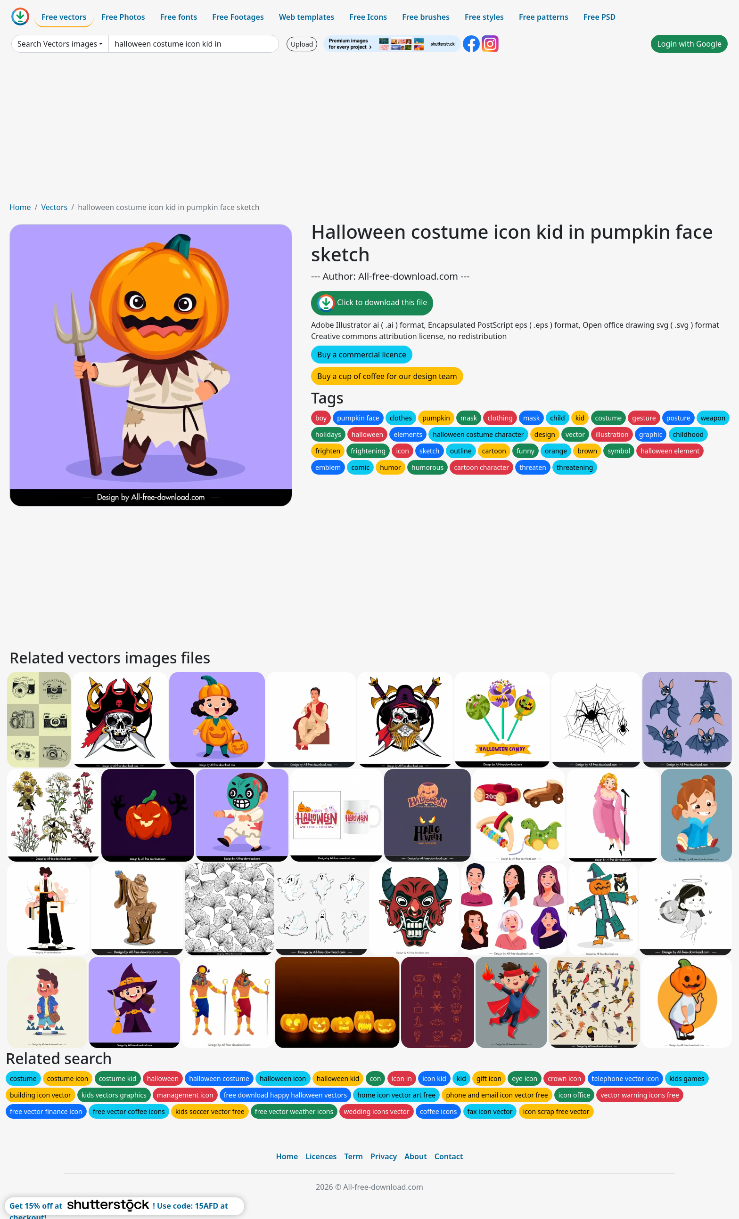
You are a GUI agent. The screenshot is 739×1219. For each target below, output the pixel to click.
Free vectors (63, 17)
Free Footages (238, 17)
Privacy (383, 1156)
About (415, 1156)
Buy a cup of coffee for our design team (387, 376)
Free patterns (543, 17)
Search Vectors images (57, 44)
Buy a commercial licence (361, 354)
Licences (321, 1156)
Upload (302, 44)
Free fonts (178, 17)
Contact (449, 1156)
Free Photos (123, 17)
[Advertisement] (369, 131)
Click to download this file (372, 303)
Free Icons (368, 17)
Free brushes (426, 17)
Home (20, 207)
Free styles (484, 17)
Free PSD (599, 17)
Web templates (306, 17)
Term (353, 1156)
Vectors (54, 207)
